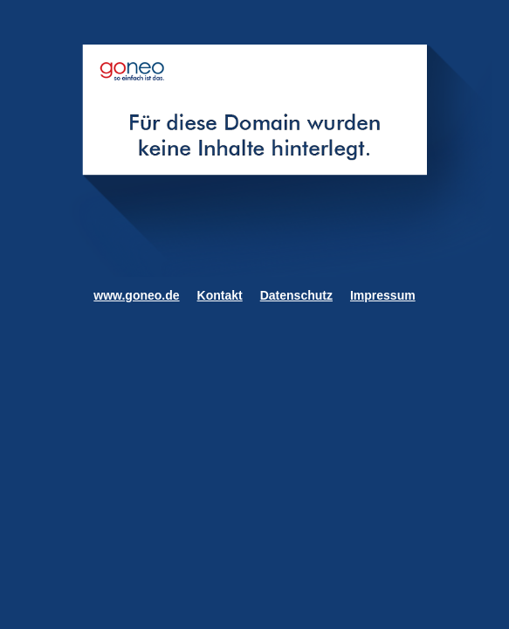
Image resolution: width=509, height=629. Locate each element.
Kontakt (220, 295)
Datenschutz (296, 295)
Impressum (383, 295)
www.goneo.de (136, 295)
